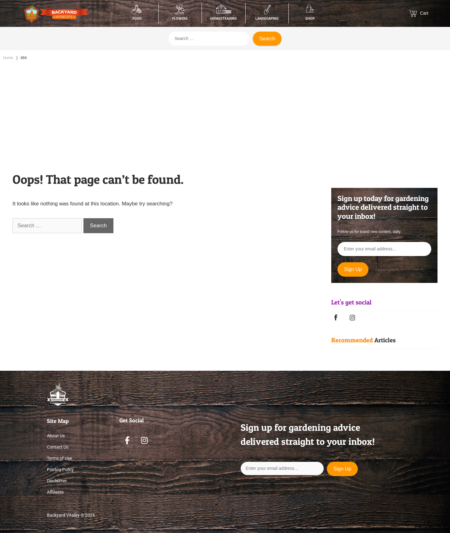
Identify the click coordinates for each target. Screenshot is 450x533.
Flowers (180, 19)
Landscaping (267, 19)
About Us (56, 435)
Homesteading (223, 19)
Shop (310, 19)
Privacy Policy (60, 469)
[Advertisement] (225, 112)
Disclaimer (57, 480)
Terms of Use (59, 458)
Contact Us (57, 447)
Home (8, 58)
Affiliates (55, 492)
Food (137, 19)
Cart (418, 13)
